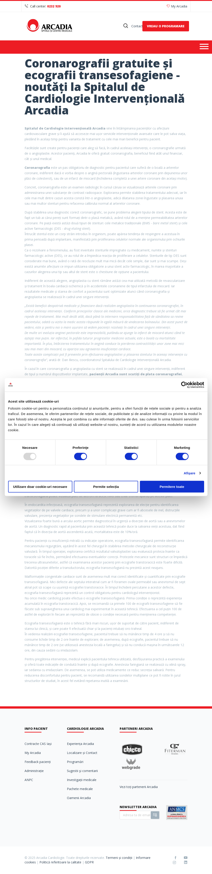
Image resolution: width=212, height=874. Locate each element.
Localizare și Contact (82, 753)
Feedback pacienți (38, 762)
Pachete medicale (80, 789)
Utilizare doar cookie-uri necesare (40, 487)
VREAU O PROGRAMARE (166, 26)
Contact (137, 26)
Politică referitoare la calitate (60, 862)
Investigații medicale (81, 780)
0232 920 (54, 6)
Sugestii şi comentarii (82, 771)
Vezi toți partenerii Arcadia (139, 787)
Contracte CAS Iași (38, 744)
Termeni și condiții (119, 857)
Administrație (34, 771)
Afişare (190, 473)
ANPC (29, 780)
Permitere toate (172, 487)
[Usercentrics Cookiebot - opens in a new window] (184, 384)
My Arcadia (177, 6)
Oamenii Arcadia (79, 798)
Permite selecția (106, 487)
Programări (75, 762)
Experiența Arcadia (80, 744)
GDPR (89, 862)
